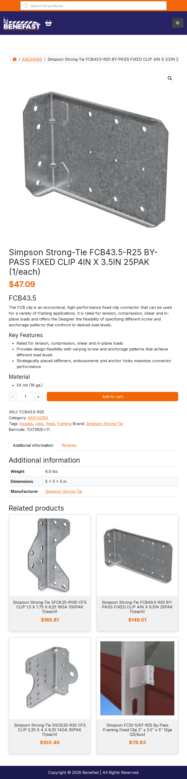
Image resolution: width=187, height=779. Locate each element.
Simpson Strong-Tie (104, 423)
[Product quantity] (25, 396)
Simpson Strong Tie (63, 491)
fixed (50, 423)
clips (39, 423)
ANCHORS (32, 59)
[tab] (33, 445)
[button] (170, 78)
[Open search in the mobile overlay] (93, 5)
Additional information (33, 445)
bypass (26, 423)
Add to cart (112, 396)
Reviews (69, 445)
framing (64, 423)
